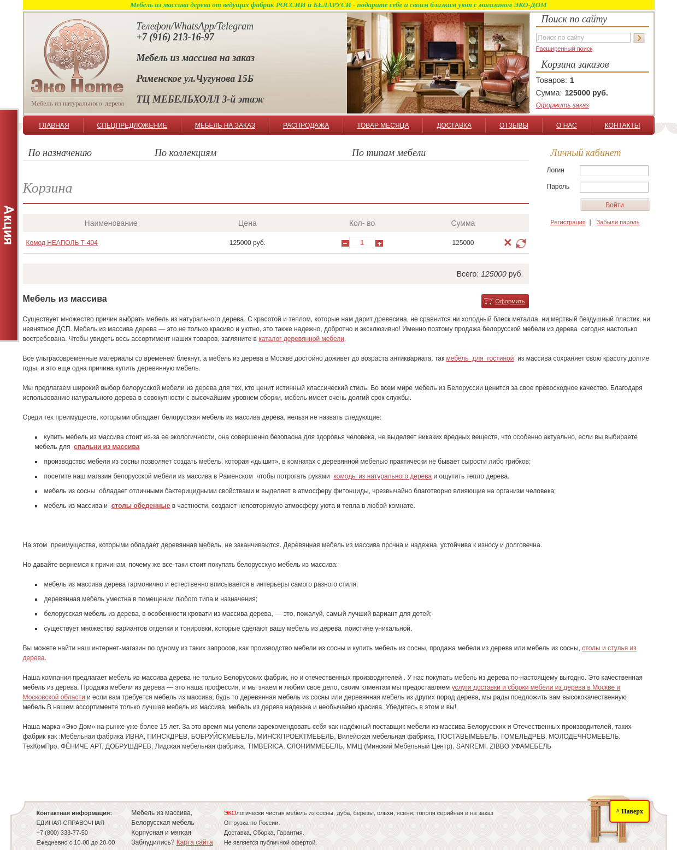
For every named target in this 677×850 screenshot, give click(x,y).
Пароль (558, 186)
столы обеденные (140, 506)
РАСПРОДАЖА (306, 125)
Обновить (521, 243)
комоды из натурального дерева (382, 476)
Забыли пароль (618, 222)
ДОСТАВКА (454, 125)
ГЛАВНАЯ (54, 125)
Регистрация (568, 222)
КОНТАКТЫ (622, 125)
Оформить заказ (562, 105)
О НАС (566, 125)
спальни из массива (106, 447)
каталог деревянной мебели (301, 339)
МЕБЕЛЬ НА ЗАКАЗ (225, 125)
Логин (555, 170)
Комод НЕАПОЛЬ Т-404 (62, 243)
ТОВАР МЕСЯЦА (383, 125)
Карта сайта (194, 842)
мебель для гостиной (480, 358)
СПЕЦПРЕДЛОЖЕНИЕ (132, 125)
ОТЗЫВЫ (513, 125)
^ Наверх (629, 811)
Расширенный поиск (564, 48)
